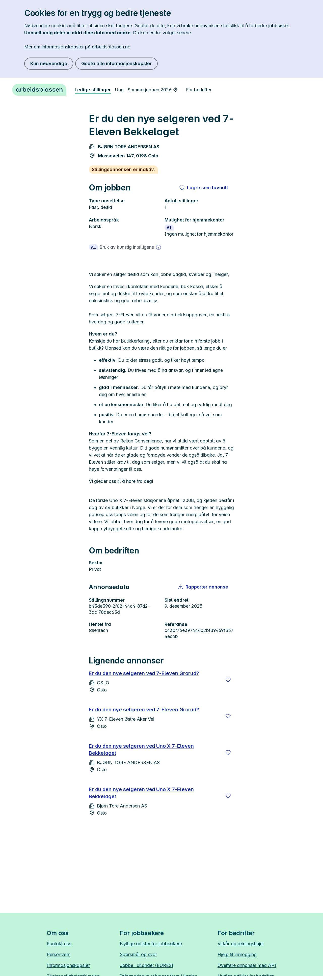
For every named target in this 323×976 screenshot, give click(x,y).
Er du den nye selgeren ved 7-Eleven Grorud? (144, 673)
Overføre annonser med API (247, 965)
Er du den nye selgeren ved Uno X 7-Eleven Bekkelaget (141, 749)
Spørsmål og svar (138, 954)
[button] (203, 587)
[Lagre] (228, 680)
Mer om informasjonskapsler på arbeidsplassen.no (77, 46)
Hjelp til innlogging (237, 954)
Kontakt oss (59, 943)
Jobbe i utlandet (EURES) (146, 965)
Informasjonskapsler (68, 965)
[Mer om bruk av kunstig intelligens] (158, 247)
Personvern (58, 954)
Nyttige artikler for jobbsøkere (151, 943)
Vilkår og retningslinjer (241, 943)
